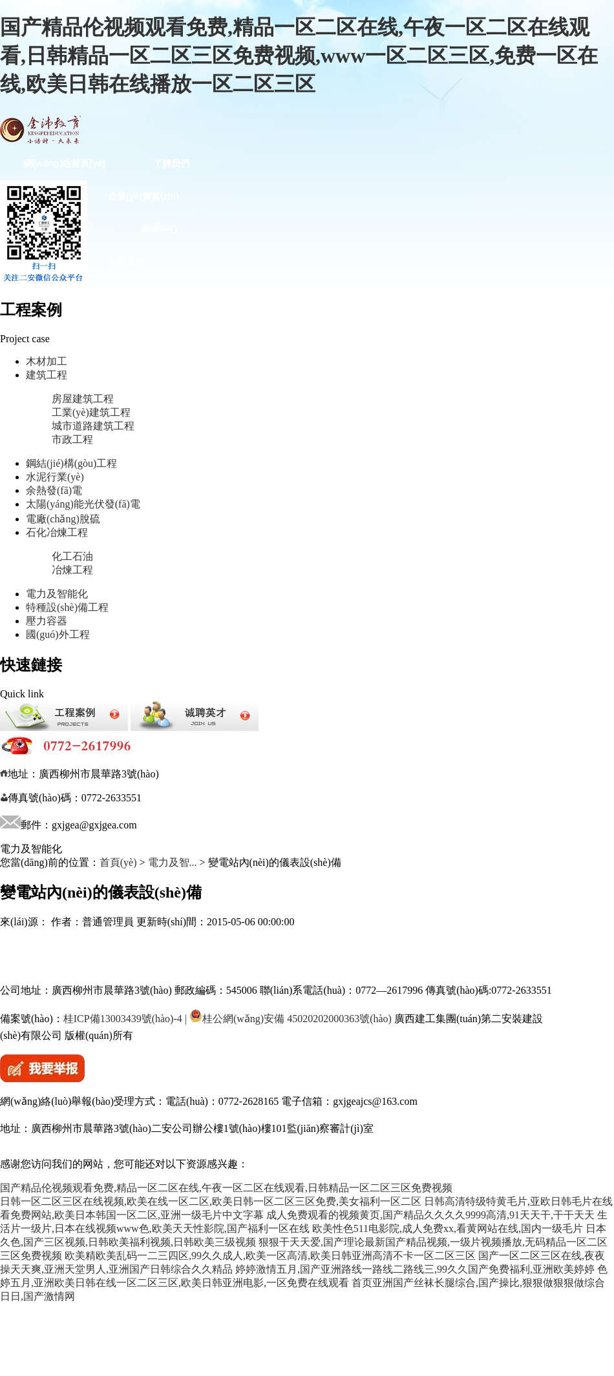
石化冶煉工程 (168, 427)
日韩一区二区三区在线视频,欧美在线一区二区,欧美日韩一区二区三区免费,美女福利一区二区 (210, 1201)
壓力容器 (46, 620)
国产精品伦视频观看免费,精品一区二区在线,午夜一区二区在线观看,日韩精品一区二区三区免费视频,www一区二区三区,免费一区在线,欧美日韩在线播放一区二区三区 (299, 55)
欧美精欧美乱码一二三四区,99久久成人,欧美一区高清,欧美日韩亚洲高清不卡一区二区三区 (270, 1255)
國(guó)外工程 (137, 493)
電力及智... (172, 862)
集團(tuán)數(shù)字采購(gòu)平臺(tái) (70, 861)
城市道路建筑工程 (93, 425)
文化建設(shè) (271, 624)
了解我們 (171, 163)
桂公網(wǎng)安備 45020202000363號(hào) (290, 1018)
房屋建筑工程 (83, 398)
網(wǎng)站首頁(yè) (64, 163)
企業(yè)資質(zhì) (143, 196)
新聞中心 (160, 229)
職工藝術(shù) (53, 690)
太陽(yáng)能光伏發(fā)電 (83, 503)
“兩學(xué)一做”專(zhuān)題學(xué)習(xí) (109, 624)
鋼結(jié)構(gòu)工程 (66, 328)
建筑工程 (126, 295)
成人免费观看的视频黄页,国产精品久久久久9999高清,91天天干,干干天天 (430, 1214)
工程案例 (126, 262)
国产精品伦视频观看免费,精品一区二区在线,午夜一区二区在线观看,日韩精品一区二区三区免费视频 (226, 1187)
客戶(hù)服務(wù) (278, 690)
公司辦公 (265, 822)
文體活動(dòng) (162, 690)
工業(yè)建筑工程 (91, 412)
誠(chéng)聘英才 (164, 822)
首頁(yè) (118, 862)
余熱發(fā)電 (54, 490)
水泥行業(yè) (182, 328)
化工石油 (72, 556)
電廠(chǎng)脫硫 (63, 518)
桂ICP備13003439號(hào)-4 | (125, 1018)
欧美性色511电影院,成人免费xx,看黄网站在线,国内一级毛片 (447, 1228)
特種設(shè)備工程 (164, 460)
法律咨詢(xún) (53, 789)
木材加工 (42, 295)
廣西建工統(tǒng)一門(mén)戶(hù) (68, 959)
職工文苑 (142, 657)
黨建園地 (233, 493)
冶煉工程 (72, 569)
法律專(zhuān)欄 (159, 756)
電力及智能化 (57, 593)
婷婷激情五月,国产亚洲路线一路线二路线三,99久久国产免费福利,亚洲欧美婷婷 (415, 1269)
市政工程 (72, 439)
